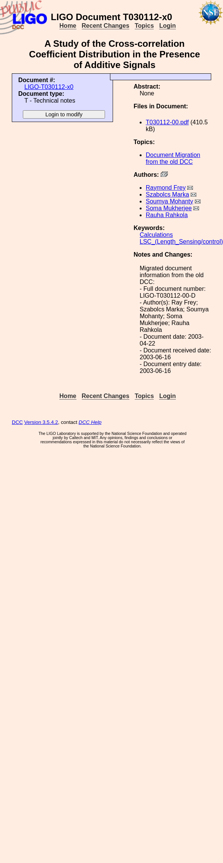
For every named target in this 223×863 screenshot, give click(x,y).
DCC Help (90, 422)
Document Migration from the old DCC (173, 158)
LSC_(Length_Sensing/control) (181, 241)
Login (167, 25)
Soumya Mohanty (169, 201)
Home (67, 25)
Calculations (156, 235)
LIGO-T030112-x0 (48, 87)
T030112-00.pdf (167, 122)
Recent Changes (105, 25)
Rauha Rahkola (167, 215)
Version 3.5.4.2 (41, 422)
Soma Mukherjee (169, 208)
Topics (144, 25)
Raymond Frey (166, 187)
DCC (17, 422)
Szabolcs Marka (167, 194)
